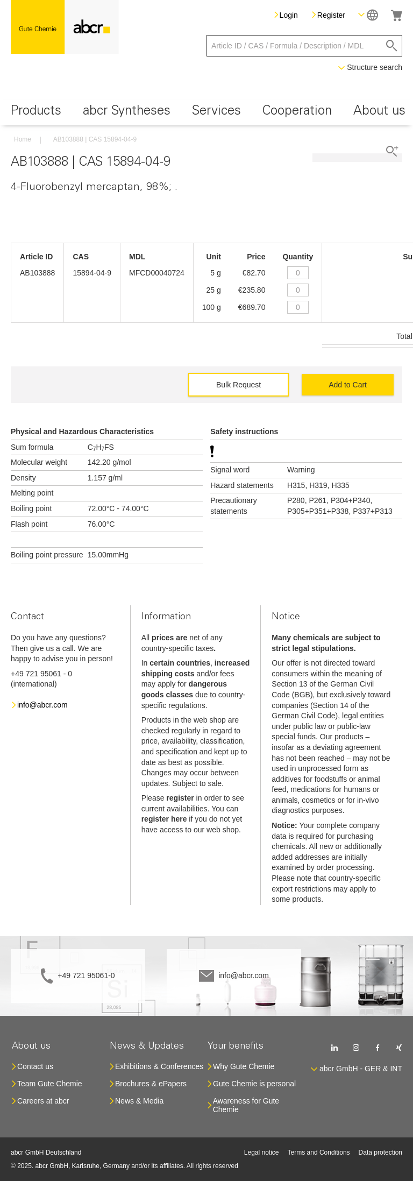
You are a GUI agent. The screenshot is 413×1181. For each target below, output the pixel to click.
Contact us (35, 1066)
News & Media (139, 1101)
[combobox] (304, 45)
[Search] (391, 45)
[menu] (206, 112)
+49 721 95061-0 (86, 975)
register (180, 798)
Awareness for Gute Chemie (246, 1105)
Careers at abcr (43, 1101)
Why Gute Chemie (243, 1066)
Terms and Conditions (319, 1152)
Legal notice (261, 1152)
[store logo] (65, 27)
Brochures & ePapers (151, 1083)
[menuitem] (36, 112)
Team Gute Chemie (49, 1083)
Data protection (380, 1152)
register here (164, 819)
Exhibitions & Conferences (159, 1066)
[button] (368, 15)
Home (22, 139)
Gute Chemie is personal (254, 1083)
